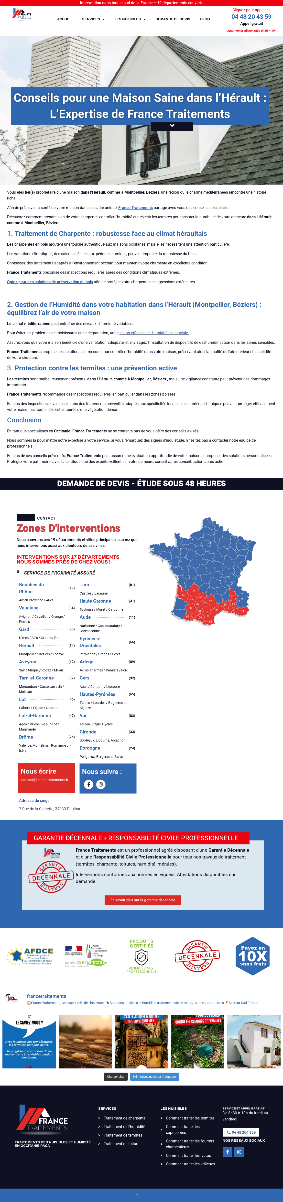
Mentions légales (118, 1194)
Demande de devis (172, 19)
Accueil (64, 19)
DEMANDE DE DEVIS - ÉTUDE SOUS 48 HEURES (141, 483)
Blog (205, 19)
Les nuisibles (130, 19)
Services (93, 19)
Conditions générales (160, 1194)
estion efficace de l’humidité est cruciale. (154, 333)
